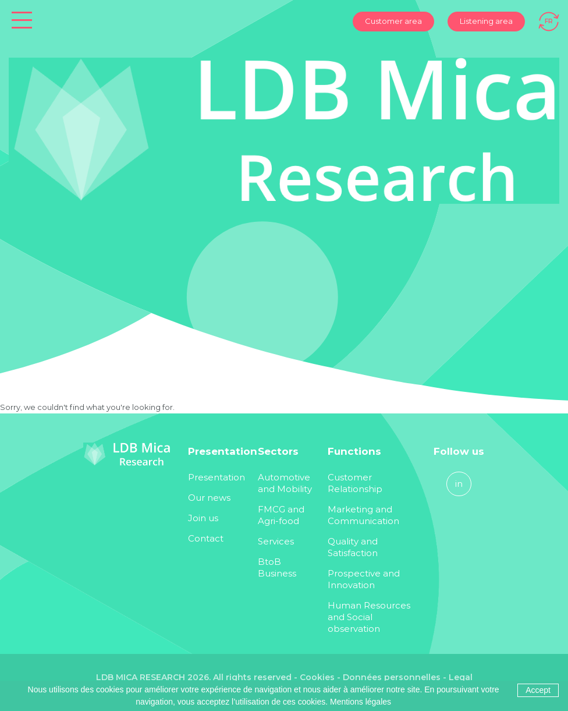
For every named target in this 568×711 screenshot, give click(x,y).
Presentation (216, 477)
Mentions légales (360, 701)
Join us (203, 517)
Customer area (393, 21)
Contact (205, 538)
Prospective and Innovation (364, 579)
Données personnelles (392, 677)
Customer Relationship (355, 483)
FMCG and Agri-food (281, 515)
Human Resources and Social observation (369, 617)
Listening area (486, 21)
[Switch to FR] (549, 20)
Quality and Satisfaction (353, 547)
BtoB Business (277, 567)
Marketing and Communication (363, 515)
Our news (209, 497)
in (459, 483)
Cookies (317, 677)
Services (276, 541)
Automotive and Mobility (285, 483)
